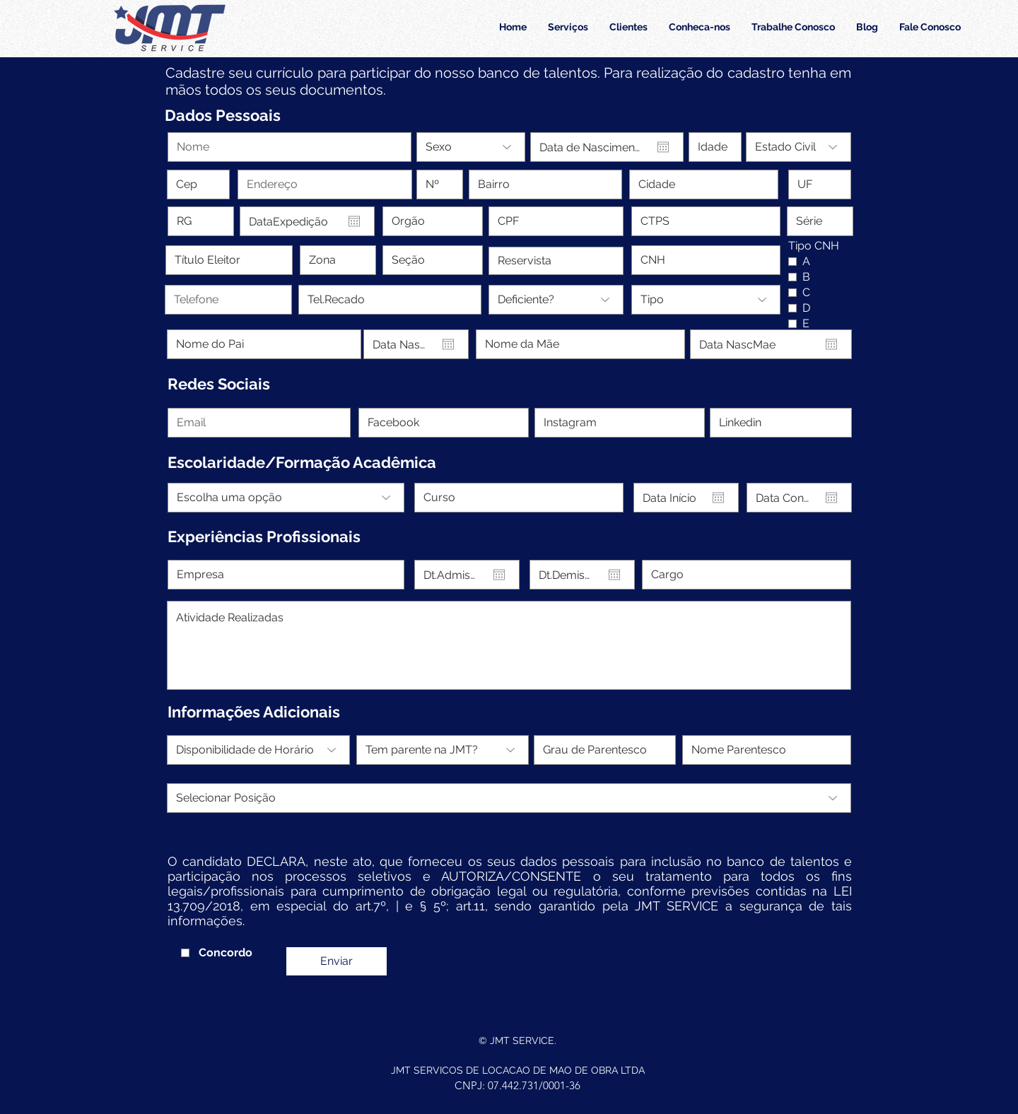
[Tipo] (705, 300)
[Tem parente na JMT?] (442, 750)
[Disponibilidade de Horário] (258, 750)
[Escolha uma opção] (286, 497)
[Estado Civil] (798, 147)
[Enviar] (336, 961)
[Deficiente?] (556, 300)
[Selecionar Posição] (509, 798)
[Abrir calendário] (663, 147)
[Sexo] (470, 147)
